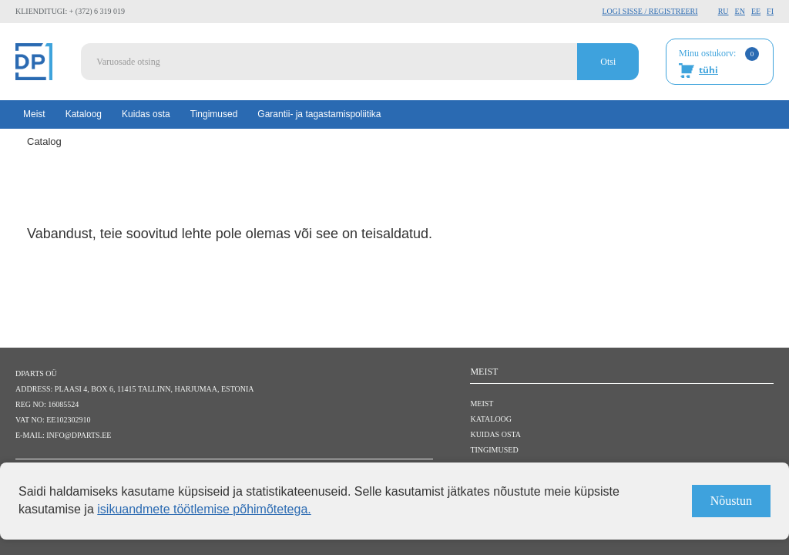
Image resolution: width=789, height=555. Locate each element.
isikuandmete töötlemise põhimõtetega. (204, 509)
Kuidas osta (146, 114)
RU (723, 11)
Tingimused (214, 114)
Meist (34, 114)
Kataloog (83, 114)
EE (755, 11)
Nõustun (731, 500)
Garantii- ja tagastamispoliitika (319, 114)
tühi (708, 69)
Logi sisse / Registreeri (649, 11)
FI (770, 11)
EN (740, 11)
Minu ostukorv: (719, 62)
